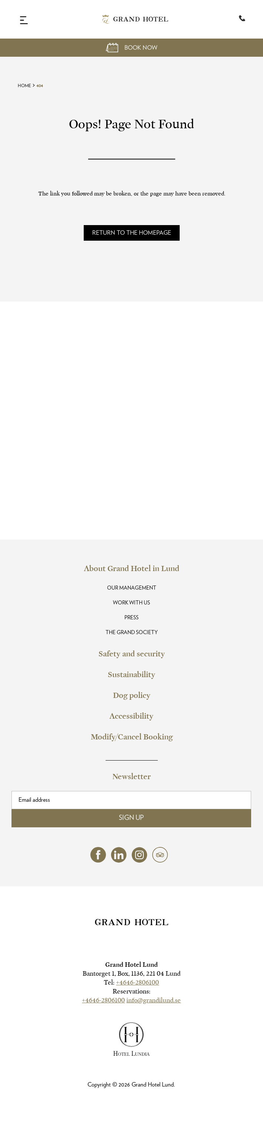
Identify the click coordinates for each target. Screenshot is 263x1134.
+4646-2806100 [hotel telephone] (137, 982)
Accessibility (131, 716)
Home (24, 85)
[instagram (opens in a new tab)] (139, 861)
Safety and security (132, 654)
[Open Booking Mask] (131, 48)
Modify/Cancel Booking (132, 737)
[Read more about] (132, 233)
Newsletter (131, 776)
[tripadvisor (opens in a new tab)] (160, 860)
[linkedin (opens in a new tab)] (119, 861)
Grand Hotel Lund (131, 965)
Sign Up (131, 818)
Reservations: (131, 991)
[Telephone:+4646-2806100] (242, 19)
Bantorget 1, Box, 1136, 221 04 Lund (131, 974)
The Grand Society (132, 632)
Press (131, 617)
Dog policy (131, 695)
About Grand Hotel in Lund (131, 568)
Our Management (131, 588)
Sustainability (131, 674)
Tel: (131, 982)
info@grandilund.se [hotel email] (153, 1000)
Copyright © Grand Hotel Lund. (131, 1085)
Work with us (131, 603)
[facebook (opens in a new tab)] (98, 860)
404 (39, 85)
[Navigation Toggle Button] (24, 20)
